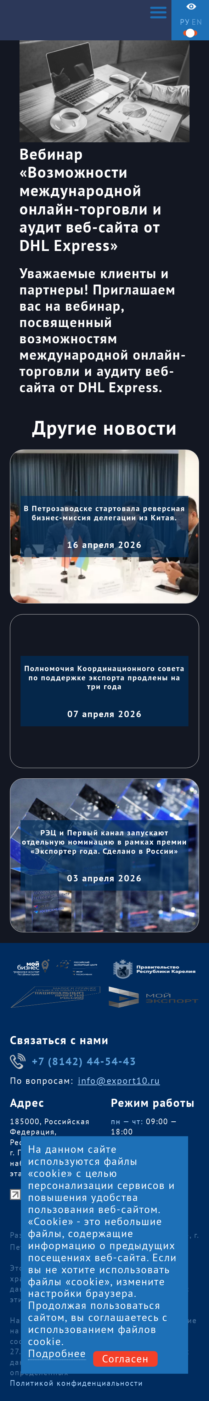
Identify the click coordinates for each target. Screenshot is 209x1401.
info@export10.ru (119, 1080)
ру (185, 22)
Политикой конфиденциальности (76, 1383)
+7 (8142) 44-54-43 (73, 1061)
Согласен (125, 1358)
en (197, 22)
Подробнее (57, 1354)
